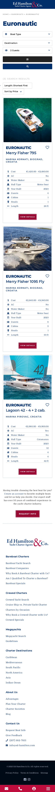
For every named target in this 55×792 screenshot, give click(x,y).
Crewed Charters (16, 593)
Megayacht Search (16, 636)
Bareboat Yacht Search (18, 563)
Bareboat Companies (17, 568)
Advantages (12, 699)
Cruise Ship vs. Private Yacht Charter (26, 604)
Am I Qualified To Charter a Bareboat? (27, 578)
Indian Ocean (13, 682)
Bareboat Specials (16, 583)
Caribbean (11, 657)
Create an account (14, 494)
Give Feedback (14, 735)
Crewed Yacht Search (17, 599)
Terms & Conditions (30, 773)
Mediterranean (14, 662)
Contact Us (13, 723)
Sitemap (44, 773)
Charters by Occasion (18, 610)
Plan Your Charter (16, 704)
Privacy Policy (12, 773)
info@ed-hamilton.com (20, 745)
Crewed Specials (15, 620)
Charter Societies (15, 709)
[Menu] (48, 788)
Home (6, 14)
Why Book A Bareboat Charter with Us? (27, 573)
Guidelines (12, 641)
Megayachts (13, 629)
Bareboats (17, 14)
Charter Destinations (19, 650)
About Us (11, 692)
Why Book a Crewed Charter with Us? (27, 615)
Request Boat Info (16, 730)
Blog (8, 714)
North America (14, 672)
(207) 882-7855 (16, 740)
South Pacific (13, 667)
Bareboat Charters (17, 556)
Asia (8, 677)
